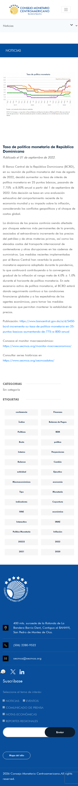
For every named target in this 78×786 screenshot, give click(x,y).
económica (57, 511)
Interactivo (21, 521)
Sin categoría (11, 389)
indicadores (21, 501)
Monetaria (58, 491)
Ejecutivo (57, 471)
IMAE (57, 521)
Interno (21, 452)
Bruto (21, 442)
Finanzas (57, 412)
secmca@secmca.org (27, 658)
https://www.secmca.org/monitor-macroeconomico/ (37, 346)
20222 (21, 541)
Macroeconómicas (21, 482)
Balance (22, 462)
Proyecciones (57, 452)
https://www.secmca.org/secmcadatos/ (28, 360)
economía (58, 482)
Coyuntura (57, 501)
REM (58, 432)
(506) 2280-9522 (24, 645)
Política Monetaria (21, 531)
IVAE (21, 511)
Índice (22, 422)
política (57, 442)
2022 (57, 541)
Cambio (58, 462)
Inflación (57, 531)
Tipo (21, 491)
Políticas (22, 432)
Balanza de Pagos (58, 422)
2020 (57, 551)
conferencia (21, 412)
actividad (21, 471)
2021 (21, 551)
